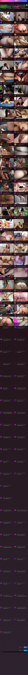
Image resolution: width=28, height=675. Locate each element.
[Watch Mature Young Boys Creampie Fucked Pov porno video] (21, 615)
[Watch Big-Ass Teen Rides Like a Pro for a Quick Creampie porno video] (21, 286)
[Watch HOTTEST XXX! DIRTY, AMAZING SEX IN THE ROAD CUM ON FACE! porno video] (21, 213)
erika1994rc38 (6, 401)
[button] (27, 5)
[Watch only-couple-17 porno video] (7, 591)
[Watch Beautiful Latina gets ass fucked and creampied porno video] (21, 567)
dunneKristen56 (7, 571)
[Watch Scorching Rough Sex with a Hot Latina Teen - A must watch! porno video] (7, 189)
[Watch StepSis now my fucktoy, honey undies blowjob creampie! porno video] (7, 493)
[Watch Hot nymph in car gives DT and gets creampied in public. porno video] (7, 91)
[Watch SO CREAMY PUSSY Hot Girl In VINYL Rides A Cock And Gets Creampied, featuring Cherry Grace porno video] (21, 79)
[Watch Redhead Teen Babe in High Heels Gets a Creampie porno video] (21, 396)
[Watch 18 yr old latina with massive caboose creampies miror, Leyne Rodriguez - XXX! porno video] (21, 432)
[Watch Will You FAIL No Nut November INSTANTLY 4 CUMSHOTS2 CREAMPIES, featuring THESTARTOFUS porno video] (7, 18)
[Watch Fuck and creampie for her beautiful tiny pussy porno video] (7, 530)
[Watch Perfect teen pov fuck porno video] (7, 542)
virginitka (6, 486)
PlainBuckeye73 (7, 279)
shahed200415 (6, 193)
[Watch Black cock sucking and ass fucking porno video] (21, 176)
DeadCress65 (6, 535)
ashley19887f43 (7, 242)
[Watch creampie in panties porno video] (7, 445)
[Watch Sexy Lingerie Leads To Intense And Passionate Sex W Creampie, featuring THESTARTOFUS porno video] (7, 274)
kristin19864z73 (7, 437)
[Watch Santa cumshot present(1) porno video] (7, 335)
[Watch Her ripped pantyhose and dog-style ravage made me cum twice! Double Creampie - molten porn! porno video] (21, 189)
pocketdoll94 (6, 181)
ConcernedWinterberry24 (8, 596)
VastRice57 (6, 608)
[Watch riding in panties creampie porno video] (7, 579)
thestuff (6, 388)
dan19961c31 (6, 120)
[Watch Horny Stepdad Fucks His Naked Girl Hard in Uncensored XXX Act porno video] (7, 323)
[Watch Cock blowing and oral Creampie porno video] (21, 103)
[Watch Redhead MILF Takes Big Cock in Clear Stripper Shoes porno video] (7, 103)
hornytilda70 (6, 169)
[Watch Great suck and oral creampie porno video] (7, 603)
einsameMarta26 (7, 132)
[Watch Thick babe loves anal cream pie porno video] (21, 128)
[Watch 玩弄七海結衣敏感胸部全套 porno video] (7, 250)
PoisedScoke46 (7, 340)
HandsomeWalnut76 (8, 35)
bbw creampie (9, 8)
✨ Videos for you (22, 6)
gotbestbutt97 (6, 71)
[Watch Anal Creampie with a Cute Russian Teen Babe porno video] (21, 579)
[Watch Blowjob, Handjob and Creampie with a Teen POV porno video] (21, 371)
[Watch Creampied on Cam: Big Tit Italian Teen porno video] (21, 67)
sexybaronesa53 (7, 620)
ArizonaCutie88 (7, 425)
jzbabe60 (5, 59)
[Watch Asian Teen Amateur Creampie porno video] (21, 274)
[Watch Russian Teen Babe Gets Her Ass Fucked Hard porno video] (7, 262)
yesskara (5, 47)
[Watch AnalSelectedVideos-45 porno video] (7, 518)
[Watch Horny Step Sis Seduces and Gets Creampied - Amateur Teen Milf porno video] (7, 310)
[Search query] (11, 5)
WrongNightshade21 (8, 547)
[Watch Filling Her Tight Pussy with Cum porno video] (21, 554)
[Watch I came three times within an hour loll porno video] (21, 152)
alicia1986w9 (6, 96)
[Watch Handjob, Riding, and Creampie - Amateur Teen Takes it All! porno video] (7, 359)
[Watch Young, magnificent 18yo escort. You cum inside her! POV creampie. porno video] (7, 432)
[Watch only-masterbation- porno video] (21, 591)
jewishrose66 (6, 364)
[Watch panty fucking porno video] (7, 384)
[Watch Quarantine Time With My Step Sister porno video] (7, 42)
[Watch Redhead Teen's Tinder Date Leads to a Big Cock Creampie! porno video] (7, 164)
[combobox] (11, 5)
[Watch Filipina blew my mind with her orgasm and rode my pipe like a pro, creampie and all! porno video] (21, 91)
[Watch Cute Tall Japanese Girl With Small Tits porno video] (7, 347)
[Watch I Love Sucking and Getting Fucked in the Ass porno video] (7, 54)
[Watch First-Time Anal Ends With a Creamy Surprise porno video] (7, 469)
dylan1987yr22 (7, 303)
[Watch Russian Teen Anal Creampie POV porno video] (21, 250)
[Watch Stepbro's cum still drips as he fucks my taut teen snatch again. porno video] (7, 237)
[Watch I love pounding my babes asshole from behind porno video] (7, 30)
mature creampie (3, 8)
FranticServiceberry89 (8, 413)
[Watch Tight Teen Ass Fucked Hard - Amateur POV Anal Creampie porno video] (21, 30)
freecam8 (6, 230)
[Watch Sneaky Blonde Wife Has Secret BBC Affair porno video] (7, 140)
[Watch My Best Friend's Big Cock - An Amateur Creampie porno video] (7, 67)
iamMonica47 (6, 474)
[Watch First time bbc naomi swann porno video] (7, 152)
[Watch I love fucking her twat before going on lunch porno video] (7, 506)
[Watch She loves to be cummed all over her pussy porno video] (7, 371)
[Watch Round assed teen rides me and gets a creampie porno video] (21, 54)
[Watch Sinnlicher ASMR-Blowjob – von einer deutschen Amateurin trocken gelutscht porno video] (7, 128)
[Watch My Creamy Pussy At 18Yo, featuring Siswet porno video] (21, 201)
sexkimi (6, 84)
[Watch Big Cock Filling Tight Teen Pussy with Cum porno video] (21, 18)
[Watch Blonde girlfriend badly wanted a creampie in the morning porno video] (21, 603)
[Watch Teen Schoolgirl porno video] (7, 457)
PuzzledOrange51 (7, 632)
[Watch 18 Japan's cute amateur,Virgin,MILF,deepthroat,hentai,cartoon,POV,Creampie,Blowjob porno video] (21, 225)
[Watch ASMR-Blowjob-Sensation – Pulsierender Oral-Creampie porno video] (7, 567)
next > (25, 647)
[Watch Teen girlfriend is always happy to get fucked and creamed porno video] (21, 262)
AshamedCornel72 (7, 376)
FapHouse (6, 327)
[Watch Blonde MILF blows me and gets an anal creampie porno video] (21, 487)
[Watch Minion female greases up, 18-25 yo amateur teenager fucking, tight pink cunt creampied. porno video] (21, 530)
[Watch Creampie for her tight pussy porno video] (21, 420)
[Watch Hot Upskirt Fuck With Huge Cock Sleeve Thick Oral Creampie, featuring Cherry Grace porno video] (21, 115)
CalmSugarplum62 (7, 510)
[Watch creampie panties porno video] (7, 554)
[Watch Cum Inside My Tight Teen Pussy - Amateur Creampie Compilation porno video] (21, 42)
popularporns (6, 157)
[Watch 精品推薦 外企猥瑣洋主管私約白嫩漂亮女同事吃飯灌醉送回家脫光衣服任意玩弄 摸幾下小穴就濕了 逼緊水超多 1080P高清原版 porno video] (7, 79)
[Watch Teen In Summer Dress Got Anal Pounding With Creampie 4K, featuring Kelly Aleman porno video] (21, 506)
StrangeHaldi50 (7, 523)
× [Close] (26, 0)
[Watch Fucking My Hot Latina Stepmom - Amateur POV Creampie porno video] (21, 298)
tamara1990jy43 (7, 498)
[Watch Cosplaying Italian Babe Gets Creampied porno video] (21, 518)
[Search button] (24, 5)
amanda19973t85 (7, 291)
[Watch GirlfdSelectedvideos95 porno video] (21, 323)
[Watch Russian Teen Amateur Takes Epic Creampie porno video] (21, 359)
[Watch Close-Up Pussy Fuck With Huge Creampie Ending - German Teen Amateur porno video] (21, 140)
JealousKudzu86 (7, 23)
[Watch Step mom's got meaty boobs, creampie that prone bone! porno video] (7, 286)
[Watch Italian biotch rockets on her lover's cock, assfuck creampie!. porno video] (21, 335)
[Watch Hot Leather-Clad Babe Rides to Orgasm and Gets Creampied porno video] (7, 176)
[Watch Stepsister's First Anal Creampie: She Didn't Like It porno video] (7, 481)
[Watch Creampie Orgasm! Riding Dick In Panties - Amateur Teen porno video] (7, 420)
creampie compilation (16, 8)
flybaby (6, 352)
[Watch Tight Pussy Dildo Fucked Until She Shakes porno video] (7, 225)
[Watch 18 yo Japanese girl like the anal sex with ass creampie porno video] (7, 201)
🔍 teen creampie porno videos (8, 10)
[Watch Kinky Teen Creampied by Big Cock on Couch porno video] (7, 213)
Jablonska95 (6, 108)
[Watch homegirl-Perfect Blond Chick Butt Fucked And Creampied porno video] (21, 542)
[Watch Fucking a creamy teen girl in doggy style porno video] (14, 628)
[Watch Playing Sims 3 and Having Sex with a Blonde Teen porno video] (7, 615)
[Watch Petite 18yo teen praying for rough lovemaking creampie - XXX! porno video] (7, 396)
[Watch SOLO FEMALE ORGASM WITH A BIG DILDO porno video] (21, 469)
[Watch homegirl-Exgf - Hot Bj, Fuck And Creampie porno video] (21, 384)
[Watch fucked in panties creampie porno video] (21, 237)
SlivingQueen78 (7, 315)
